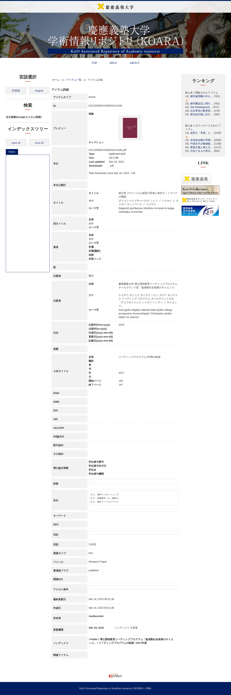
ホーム (56, 79)
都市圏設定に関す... (201, 103)
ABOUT (134, 62)
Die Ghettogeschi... (201, 107)
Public (11, 151)
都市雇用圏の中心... (201, 96)
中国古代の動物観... (201, 143)
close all (39, 142)
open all (16, 142)
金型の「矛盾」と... (201, 132)
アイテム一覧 (73, 79)
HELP (113, 62)
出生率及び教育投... (201, 110)
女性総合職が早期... (201, 140)
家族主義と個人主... (201, 147)
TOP (94, 62)
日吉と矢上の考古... (201, 150)
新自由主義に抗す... (201, 114)
